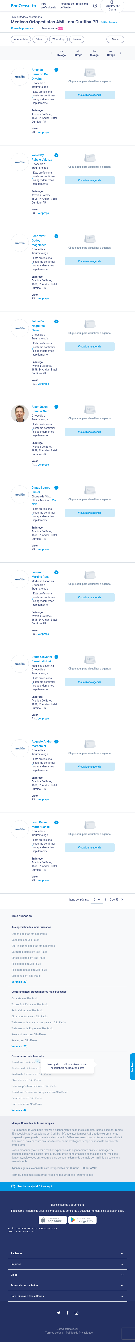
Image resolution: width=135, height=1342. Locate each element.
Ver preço (43, 132)
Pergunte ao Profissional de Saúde (74, 5)
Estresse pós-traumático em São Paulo (34, 1086)
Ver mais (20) (19, 981)
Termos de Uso (54, 1332)
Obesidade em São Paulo (26, 1080)
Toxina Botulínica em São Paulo (30, 1004)
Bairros (77, 39)
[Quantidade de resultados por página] (97, 899)
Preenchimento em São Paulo (29, 1034)
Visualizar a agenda (89, 94)
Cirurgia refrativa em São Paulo (30, 1016)
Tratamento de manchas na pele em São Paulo (39, 1022)
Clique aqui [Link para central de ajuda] (35, 1186)
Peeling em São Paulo (24, 1040)
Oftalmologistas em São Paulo (29, 933)
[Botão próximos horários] (120, 53)
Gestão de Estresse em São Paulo (31, 1074)
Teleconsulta (53, 29)
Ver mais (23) (19, 1046)
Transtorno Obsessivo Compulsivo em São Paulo (40, 1092)
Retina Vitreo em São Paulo (27, 1010)
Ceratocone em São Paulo (27, 1098)
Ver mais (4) (19, 1110)
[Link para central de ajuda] (13, 1186)
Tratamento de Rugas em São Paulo (32, 1028)
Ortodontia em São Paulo (26, 975)
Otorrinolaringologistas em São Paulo (33, 945)
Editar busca (109, 22)
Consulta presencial (23, 29)
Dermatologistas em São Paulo (30, 951)
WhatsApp (58, 39)
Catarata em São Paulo (25, 998)
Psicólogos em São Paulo (26, 963)
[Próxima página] (122, 899)
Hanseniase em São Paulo (27, 1104)
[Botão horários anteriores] (52, 53)
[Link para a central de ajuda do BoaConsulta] (95, 5)
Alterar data (21, 39)
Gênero (40, 39)
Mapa (115, 39)
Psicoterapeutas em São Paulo (29, 969)
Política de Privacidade (79, 1332)
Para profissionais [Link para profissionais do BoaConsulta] (48, 5)
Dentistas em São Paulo (25, 939)
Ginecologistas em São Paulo (29, 957)
